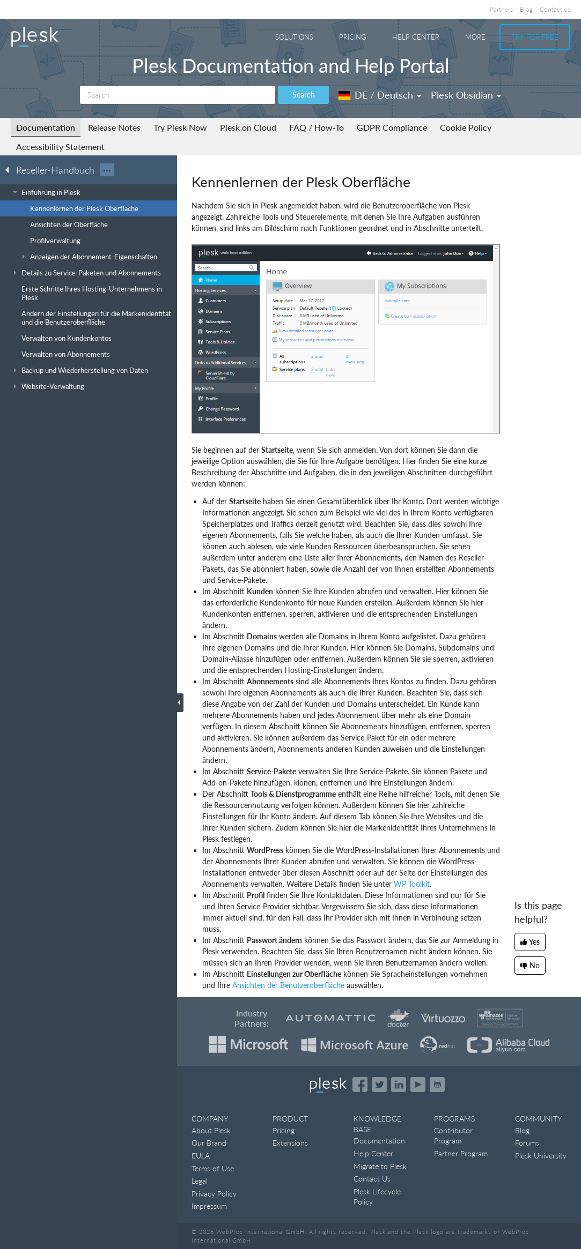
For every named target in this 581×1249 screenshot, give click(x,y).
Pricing (352, 37)
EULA (201, 1155)
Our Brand (209, 1142)
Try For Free (534, 37)
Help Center (415, 37)
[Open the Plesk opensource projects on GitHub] (437, 1084)
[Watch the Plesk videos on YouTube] (417, 1084)
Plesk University (541, 1155)
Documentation (45, 127)
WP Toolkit (412, 883)
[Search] (177, 95)
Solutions (294, 37)
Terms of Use (213, 1168)
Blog (526, 9)
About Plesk (211, 1130)
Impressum (209, 1205)
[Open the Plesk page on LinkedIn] (398, 1084)
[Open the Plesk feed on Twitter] (379, 1084)
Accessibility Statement (60, 146)
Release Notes (114, 127)
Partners (501, 9)
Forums (527, 1142)
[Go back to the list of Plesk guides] (10, 169)
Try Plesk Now (180, 127)
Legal (200, 1180)
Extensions (290, 1142)
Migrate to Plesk (380, 1166)
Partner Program (461, 1153)
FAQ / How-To (316, 127)
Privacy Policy (214, 1193)
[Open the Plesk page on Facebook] (359, 1084)
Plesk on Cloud (248, 127)
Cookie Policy (465, 127)
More (475, 37)
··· (107, 170)
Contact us (555, 9)
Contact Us (372, 1178)
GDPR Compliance (392, 127)
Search (303, 94)
